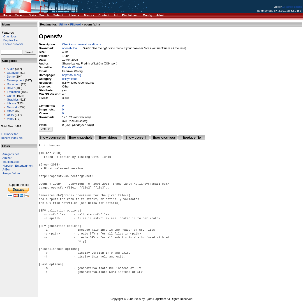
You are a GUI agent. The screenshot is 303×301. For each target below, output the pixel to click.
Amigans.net (10, 154)
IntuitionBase (10, 161)
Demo (11, 76)
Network (12, 107)
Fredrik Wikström (73, 67)
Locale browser (12, 44)
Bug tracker (9, 40)
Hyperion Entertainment (17, 165)
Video (10, 118)
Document (13, 84)
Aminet (7, 158)
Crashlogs (8, 36)
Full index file (9, 134)
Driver (11, 88)
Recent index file (12, 138)
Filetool (75, 24)
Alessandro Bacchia (292, 7)
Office (10, 111)
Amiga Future (11, 173)
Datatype (13, 72)
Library (11, 103)
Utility (10, 115)
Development (15, 80)
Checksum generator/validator (81, 44)
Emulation (13, 92)
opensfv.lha (69, 48)
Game (11, 95)
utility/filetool (70, 78)
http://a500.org (71, 75)
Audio (10, 69)
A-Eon (6, 169)
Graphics (13, 99)
